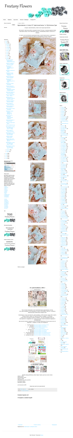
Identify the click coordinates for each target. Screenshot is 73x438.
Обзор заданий (63, 332)
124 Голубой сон (64, 161)
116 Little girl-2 (63, 149)
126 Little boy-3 (63, 164)
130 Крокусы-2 (63, 172)
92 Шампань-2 (63, 313)
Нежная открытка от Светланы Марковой (10, 87)
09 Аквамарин (63, 118)
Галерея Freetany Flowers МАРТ (9, 137)
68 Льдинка (63, 278)
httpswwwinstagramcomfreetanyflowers (41, 324)
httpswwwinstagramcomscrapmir (40, 325)
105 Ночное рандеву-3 (63, 130)
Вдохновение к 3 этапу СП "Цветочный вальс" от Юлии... (10, 146)
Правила (10, 19)
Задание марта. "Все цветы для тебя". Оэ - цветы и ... (10, 139)
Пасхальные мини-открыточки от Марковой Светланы (10, 60)
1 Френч (5, 186)
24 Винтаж (63, 207)
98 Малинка (63, 319)
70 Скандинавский (64, 280)
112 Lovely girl (63, 143)
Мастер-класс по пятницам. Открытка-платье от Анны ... (10, 98)
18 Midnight (6, 207)
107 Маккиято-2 (64, 133)
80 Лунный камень (64, 295)
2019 (6, 153)
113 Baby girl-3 (63, 145)
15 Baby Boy (6, 203)
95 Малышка (63, 316)
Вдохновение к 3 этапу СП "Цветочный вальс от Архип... (10, 133)
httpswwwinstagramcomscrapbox (40, 330)
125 (61, 162)
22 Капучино (63, 202)
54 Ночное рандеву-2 (65, 254)
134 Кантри (63, 179)
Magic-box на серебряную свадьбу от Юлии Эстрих (10, 89)
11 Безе (5, 199)
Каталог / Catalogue (24, 19)
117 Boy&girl (63, 150)
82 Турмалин (63, 299)
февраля (8, 149)
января (7, 151)
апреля (7, 56)
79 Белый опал (63, 294)
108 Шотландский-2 (64, 135)
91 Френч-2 (63, 311)
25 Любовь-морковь (64, 208)
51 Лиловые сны (64, 250)
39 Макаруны (63, 229)
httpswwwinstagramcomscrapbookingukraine (42, 332)
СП (61, 340)
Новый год (63, 331)
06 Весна (62, 114)
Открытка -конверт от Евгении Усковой (10, 64)
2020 (6, 42)
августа (7, 50)
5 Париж (5, 191)
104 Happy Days (64, 128)
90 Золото (62, 310)
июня (7, 53)
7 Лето (5, 193)
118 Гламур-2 (63, 152)
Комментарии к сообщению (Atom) (30, 426)
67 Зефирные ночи (64, 275)
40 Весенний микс (64, 231)
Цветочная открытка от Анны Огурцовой (10, 93)
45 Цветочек (63, 240)
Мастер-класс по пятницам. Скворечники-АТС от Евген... (10, 80)
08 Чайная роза (64, 116)
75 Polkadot (63, 288)
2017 (6, 156)
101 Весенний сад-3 (64, 123)
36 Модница (63, 225)
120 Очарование (64, 157)
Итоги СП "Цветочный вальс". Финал (10, 95)
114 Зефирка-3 (63, 146)
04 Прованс (63, 111)
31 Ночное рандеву (64, 217)
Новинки (62, 329)
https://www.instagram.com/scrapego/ (40, 331)
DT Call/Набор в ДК (64, 348)
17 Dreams (6, 205)
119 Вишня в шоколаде (63, 154)
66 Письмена (63, 274)
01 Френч (62, 107)
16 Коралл (6, 204)
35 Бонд (62, 224)
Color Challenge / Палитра (64, 347)
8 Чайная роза (6, 194)
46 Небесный (63, 241)
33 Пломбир (63, 221)
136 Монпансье (64, 183)
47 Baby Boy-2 (63, 242)
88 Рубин (62, 307)
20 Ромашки (63, 199)
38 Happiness (63, 228)
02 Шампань (63, 108)
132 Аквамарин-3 (64, 175)
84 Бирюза (63, 302)
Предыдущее (54, 424)
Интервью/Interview (64, 325)
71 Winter (62, 283)
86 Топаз (62, 304)
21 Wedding (63, 200)
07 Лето (62, 115)
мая (7, 55)
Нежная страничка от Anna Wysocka (10, 106)
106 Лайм (62, 132)
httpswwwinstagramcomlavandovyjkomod (42, 333)
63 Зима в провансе (64, 269)
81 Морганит (63, 297)
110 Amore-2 (63, 140)
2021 (6, 41)
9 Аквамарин (6, 195)
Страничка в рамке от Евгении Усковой (10, 101)
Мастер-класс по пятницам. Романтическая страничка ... (9, 117)
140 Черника (63, 191)
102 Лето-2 (63, 125)
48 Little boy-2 (63, 244)
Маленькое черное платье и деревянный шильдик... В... (9, 112)
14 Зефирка (6, 202)
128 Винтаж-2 (63, 166)
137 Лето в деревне (64, 184)
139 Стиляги (63, 188)
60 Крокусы (63, 265)
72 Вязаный (63, 284)
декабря (8, 44)
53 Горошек (63, 253)
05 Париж (62, 112)
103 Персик (63, 127)
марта (7, 58)
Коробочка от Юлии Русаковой (9, 84)
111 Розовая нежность (63, 142)
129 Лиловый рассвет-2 (63, 169)
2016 (6, 158)
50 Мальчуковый (64, 249)
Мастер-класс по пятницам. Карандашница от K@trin (10, 67)
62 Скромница (63, 267)
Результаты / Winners (65, 338)
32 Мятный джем (64, 220)
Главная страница (37, 424)
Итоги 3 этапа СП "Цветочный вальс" (10, 104)
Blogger (41, 435)
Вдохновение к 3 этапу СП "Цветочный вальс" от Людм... (10, 127)
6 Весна (5, 192)
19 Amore (6, 208)
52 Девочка (63, 252)
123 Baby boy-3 (63, 160)
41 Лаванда (63, 233)
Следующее (20, 424)
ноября (7, 45)
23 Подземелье (63, 205)
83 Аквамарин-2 (64, 300)
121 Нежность (63, 158)
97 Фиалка (63, 318)
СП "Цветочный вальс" (25, 390)
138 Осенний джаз (64, 186)
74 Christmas (63, 287)
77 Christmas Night (64, 291)
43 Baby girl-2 (63, 237)
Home (4, 19)
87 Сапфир (63, 306)
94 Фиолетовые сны (64, 314)
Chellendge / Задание (65, 344)
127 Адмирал (63, 165)
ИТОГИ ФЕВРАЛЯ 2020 (10, 125)
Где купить (15, 19)
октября (7, 47)
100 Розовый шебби (64, 121)
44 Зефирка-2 (63, 238)
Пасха (62, 335)
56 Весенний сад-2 (64, 258)
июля (7, 52)
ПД (61, 336)
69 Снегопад (63, 279)
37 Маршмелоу (63, 227)
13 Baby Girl (6, 201)
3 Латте (5, 188)
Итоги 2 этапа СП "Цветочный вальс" (10, 131)
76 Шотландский (64, 290)
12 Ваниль (6, 200)
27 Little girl (63, 212)
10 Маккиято (6, 196)
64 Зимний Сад (63, 271)
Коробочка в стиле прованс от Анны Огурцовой (9, 74)
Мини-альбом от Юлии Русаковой (10, 109)
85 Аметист (63, 303)
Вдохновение (63, 322)
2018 (6, 155)
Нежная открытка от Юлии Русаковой (10, 77)
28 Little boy (63, 213)
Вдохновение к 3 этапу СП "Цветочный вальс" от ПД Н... (10, 143)
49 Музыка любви (64, 245)
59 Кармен (63, 263)
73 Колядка (63, 285)
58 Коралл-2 (63, 262)
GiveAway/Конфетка (64, 351)
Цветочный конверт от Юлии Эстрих (10, 120)
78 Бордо (62, 292)
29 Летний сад (63, 215)
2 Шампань (6, 187)
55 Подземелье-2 (64, 257)
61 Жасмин (63, 266)
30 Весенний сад (64, 216)
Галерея (62, 323)
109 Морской (63, 137)
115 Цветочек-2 (64, 148)
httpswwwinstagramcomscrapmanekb (41, 329)
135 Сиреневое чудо (64, 180)
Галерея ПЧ (32, 19)
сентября (8, 48)
